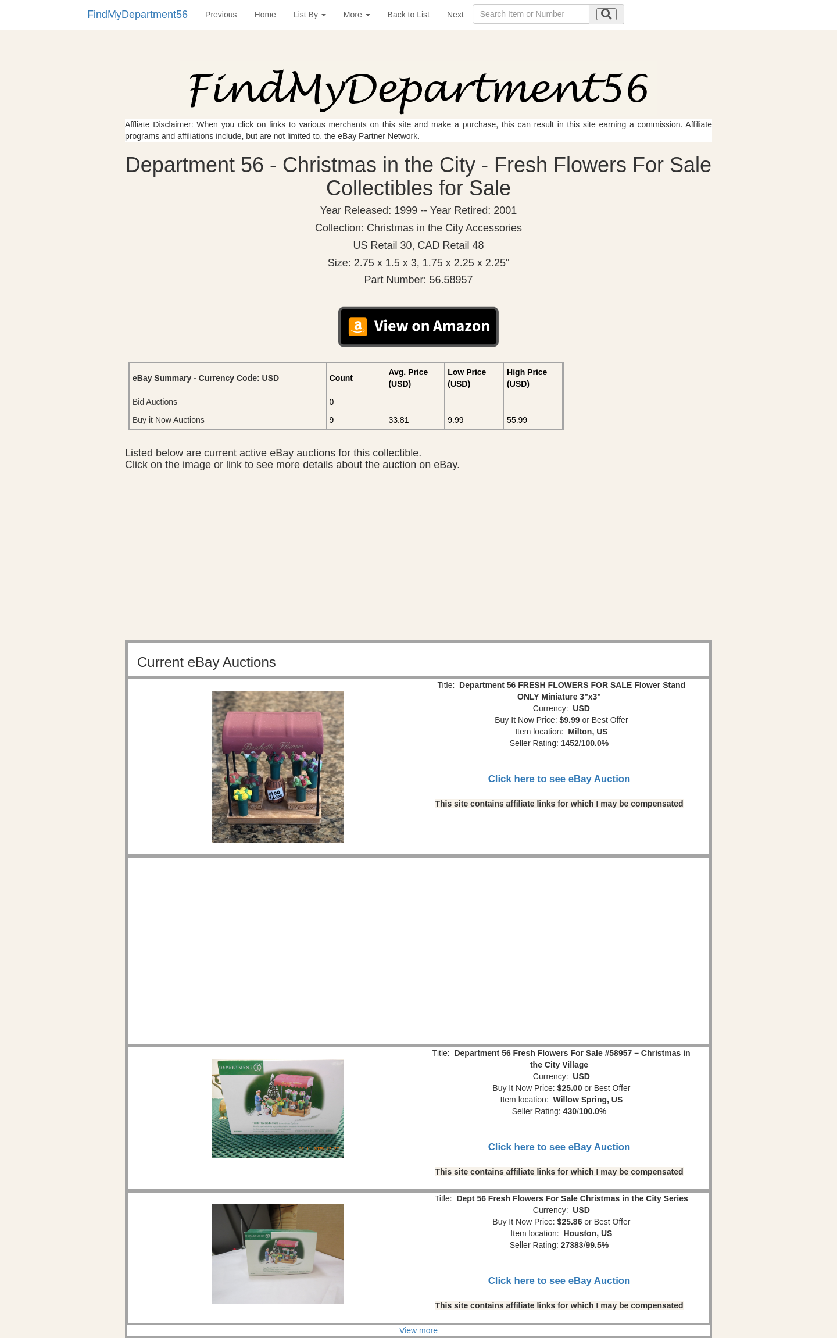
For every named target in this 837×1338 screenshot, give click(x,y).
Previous (221, 14)
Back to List (409, 14)
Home (265, 14)
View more (418, 1330)
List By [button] (310, 14)
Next (455, 14)
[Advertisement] (418, 558)
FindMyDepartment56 (137, 14)
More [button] (357, 14)
